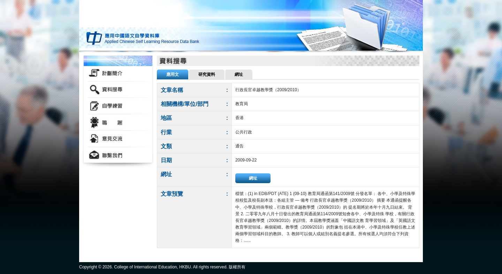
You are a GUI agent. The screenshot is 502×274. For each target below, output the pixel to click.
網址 (253, 178)
